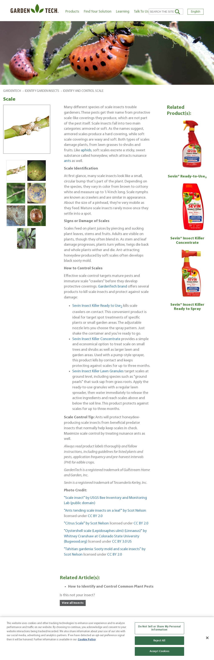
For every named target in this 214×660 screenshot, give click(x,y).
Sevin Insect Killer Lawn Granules (98, 371)
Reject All (159, 640)
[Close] (207, 637)
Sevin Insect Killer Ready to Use (97, 306)
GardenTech (12, 91)
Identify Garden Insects (42, 91)
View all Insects (73, 603)
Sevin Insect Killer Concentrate (96, 339)
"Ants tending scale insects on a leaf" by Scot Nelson (105, 511)
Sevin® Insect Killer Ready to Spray (187, 307)
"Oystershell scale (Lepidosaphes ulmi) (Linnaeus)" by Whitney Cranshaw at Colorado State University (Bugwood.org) (105, 536)
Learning (122, 11)
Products (72, 11)
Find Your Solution (97, 11)
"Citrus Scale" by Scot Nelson (86, 523)
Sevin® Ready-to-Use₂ (187, 176)
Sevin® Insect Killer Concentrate (187, 240)
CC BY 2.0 (95, 516)
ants (68, 161)
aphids (86, 150)
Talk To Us (141, 11)
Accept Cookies (159, 651)
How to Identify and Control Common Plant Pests (110, 587)
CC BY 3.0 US (122, 542)
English (195, 11)
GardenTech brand (112, 287)
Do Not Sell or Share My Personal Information (159, 628)
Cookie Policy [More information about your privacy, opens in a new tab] (87, 639)
